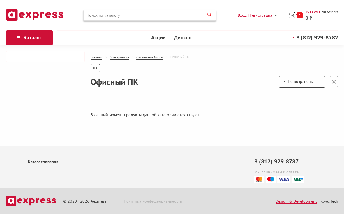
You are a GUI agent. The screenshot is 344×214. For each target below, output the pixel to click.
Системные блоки (149, 57)
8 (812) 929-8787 (317, 38)
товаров (313, 11)
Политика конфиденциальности (153, 201)
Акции (158, 37)
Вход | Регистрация (255, 15)
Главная (96, 57)
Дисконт (184, 37)
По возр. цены (300, 81)
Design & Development (296, 201)
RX (95, 68)
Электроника (119, 57)
